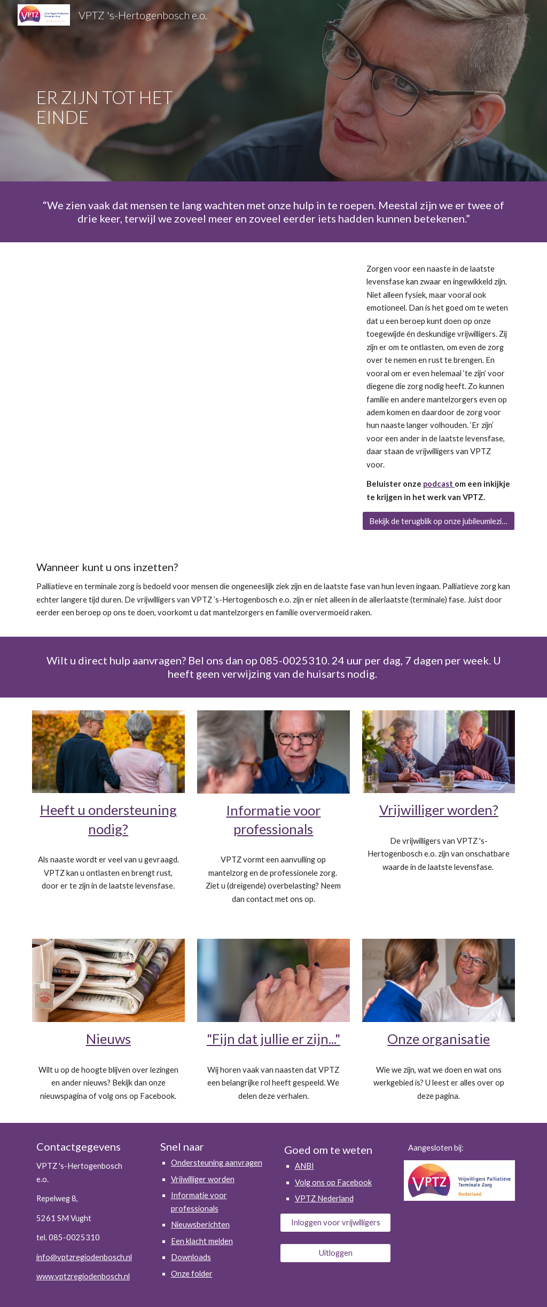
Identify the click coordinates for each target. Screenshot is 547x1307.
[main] (129, 91)
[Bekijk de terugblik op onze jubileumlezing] (438, 521)
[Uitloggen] (335, 1252)
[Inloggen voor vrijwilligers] (335, 1222)
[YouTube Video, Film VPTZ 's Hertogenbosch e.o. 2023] (191, 349)
